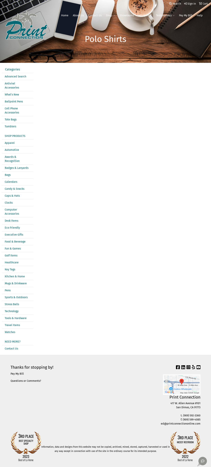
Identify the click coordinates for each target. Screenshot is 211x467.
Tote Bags (11, 119)
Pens (8, 290)
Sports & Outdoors (16, 297)
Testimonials (165, 15)
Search (175, 3)
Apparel (10, 143)
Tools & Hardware (16, 318)
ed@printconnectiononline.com (180, 423)
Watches (10, 332)
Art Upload (145, 15)
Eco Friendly (12, 227)
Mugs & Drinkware (16, 283)
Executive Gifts (14, 234)
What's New (12, 94)
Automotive (12, 149)
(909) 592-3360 (191, 415)
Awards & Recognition (12, 159)
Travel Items (12, 325)
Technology (12, 311)
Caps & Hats (12, 195)
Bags (8, 174)
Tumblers (10, 126)
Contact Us (95, 15)
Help (200, 15)
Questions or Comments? (26, 380)
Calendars (11, 181)
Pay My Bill (185, 15)
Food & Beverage (15, 241)
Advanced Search (15, 76)
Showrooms (127, 15)
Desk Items (11, 220)
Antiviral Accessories (12, 85)
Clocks (9, 202)
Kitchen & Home (15, 276)
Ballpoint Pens (14, 101)
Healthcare (12, 262)
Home (64, 15)
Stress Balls (12, 304)
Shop (110, 15)
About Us (78, 15)
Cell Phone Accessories (12, 110)
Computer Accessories (12, 211)
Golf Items (11, 255)
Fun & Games (13, 248)
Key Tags (10, 269)
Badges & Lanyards (16, 167)
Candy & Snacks (14, 188)
